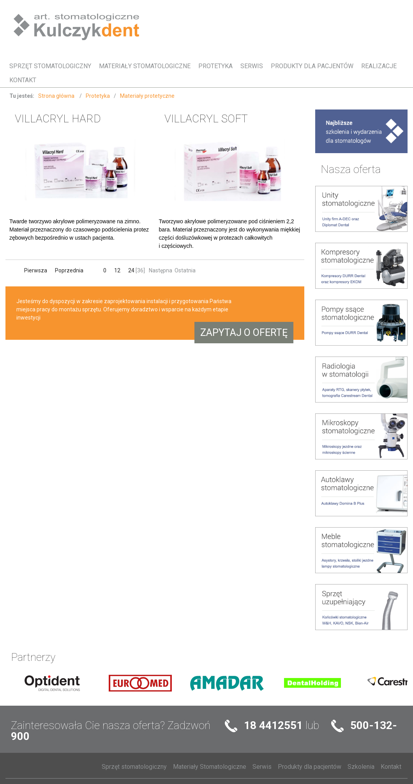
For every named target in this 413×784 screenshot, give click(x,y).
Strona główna (57, 96)
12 (117, 270)
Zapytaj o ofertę (244, 332)
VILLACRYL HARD (58, 118)
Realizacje (379, 66)
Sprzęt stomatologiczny (50, 66)
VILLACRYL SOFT (206, 118)
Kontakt (22, 80)
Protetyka (215, 66)
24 (131, 270)
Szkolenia (361, 766)
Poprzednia (69, 270)
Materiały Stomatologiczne (145, 66)
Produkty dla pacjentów (312, 66)
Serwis (251, 66)
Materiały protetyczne (147, 96)
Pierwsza (36, 270)
